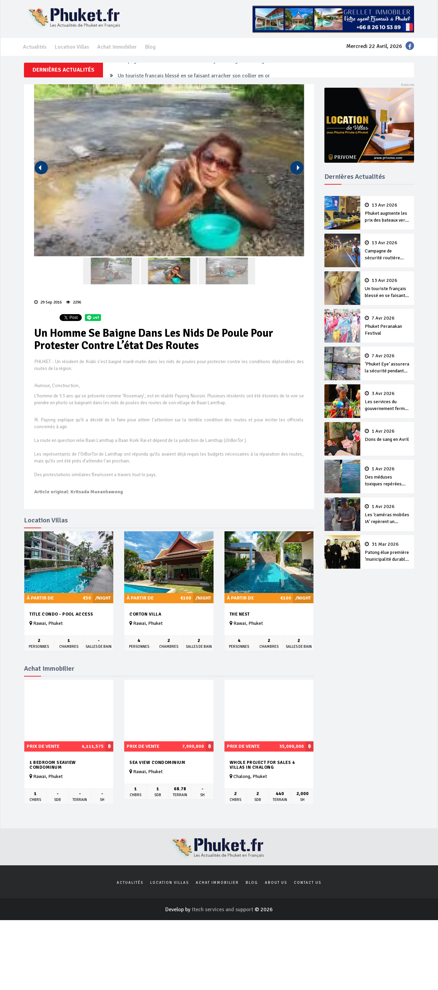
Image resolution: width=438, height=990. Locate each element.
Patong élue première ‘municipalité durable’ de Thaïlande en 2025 (387, 552)
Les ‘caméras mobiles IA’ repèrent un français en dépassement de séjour (387, 514)
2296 (73, 302)
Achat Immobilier (117, 47)
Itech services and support (223, 909)
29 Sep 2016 (48, 302)
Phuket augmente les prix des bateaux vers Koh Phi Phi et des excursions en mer (387, 213)
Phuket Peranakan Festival (387, 325)
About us (276, 882)
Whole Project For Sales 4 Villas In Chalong (262, 765)
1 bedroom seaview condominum (52, 765)
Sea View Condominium (157, 762)
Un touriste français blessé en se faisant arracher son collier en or (387, 288)
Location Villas (72, 47)
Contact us (307, 882)
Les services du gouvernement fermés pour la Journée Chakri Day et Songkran (387, 401)
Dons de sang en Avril (387, 435)
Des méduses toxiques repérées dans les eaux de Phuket (387, 476)
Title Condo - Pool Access (61, 614)
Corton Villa (145, 614)
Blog (150, 47)
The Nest (240, 614)
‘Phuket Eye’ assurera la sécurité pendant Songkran (387, 363)
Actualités (35, 47)
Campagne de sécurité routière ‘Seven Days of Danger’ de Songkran (196, 69)
